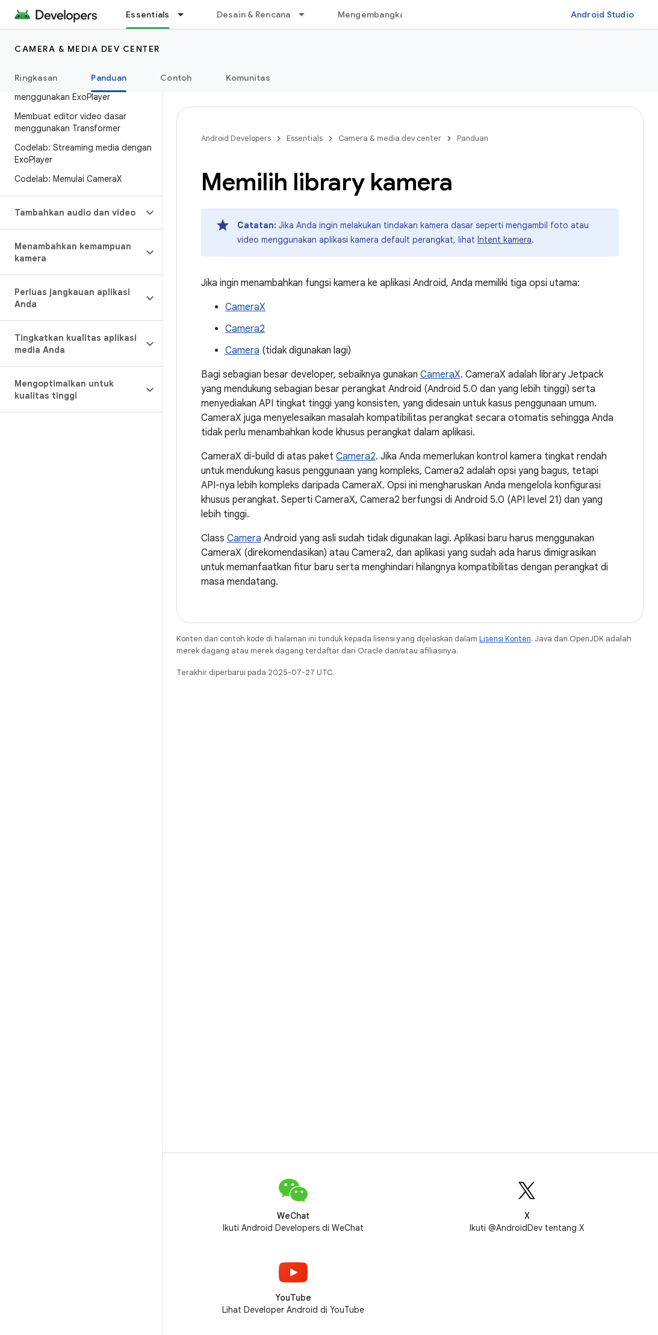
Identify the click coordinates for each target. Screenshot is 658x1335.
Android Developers (236, 138)
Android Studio (603, 14)
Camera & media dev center (87, 48)
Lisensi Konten (505, 638)
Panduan (472, 138)
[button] (71, 212)
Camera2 (245, 329)
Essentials (305, 138)
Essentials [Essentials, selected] (148, 14)
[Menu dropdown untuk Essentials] (186, 14)
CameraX (245, 307)
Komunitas (248, 77)
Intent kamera (504, 239)
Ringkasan (35, 77)
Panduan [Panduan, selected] (108, 77)
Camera (242, 350)
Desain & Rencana (254, 14)
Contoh (176, 77)
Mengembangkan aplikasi (391, 14)
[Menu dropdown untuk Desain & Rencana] (307, 14)
